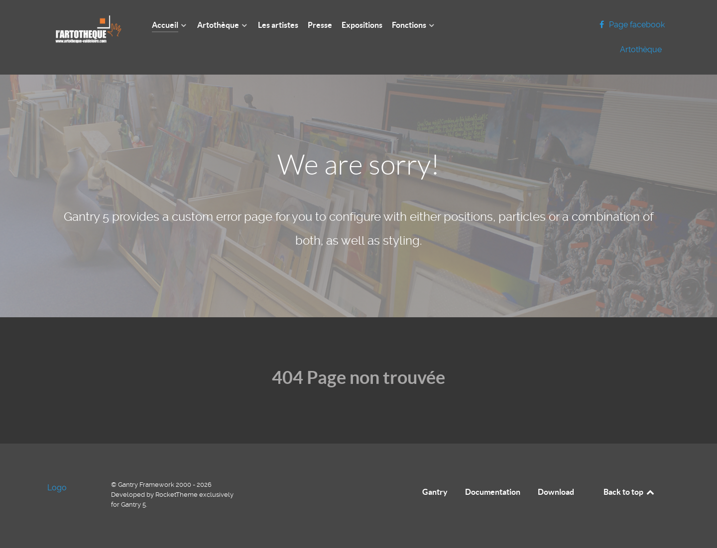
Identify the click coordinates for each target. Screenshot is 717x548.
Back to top (629, 491)
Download (556, 491)
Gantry (435, 491)
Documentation (492, 491)
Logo (57, 487)
